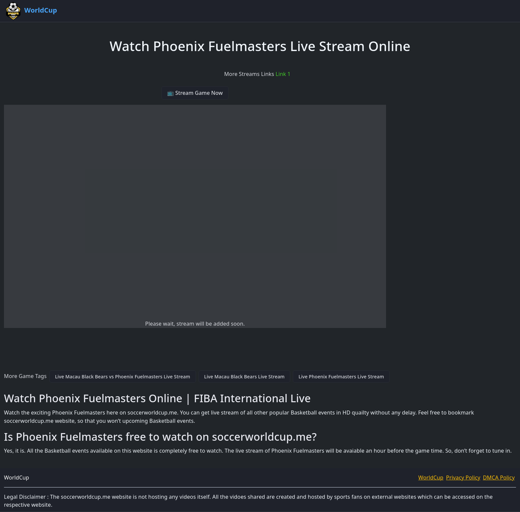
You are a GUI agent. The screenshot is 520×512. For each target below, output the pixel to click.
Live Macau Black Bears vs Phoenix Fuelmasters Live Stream (122, 376)
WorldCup (430, 477)
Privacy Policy (463, 477)
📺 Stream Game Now (195, 92)
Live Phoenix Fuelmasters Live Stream (341, 376)
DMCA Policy (499, 477)
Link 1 (283, 74)
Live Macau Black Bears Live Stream (244, 376)
